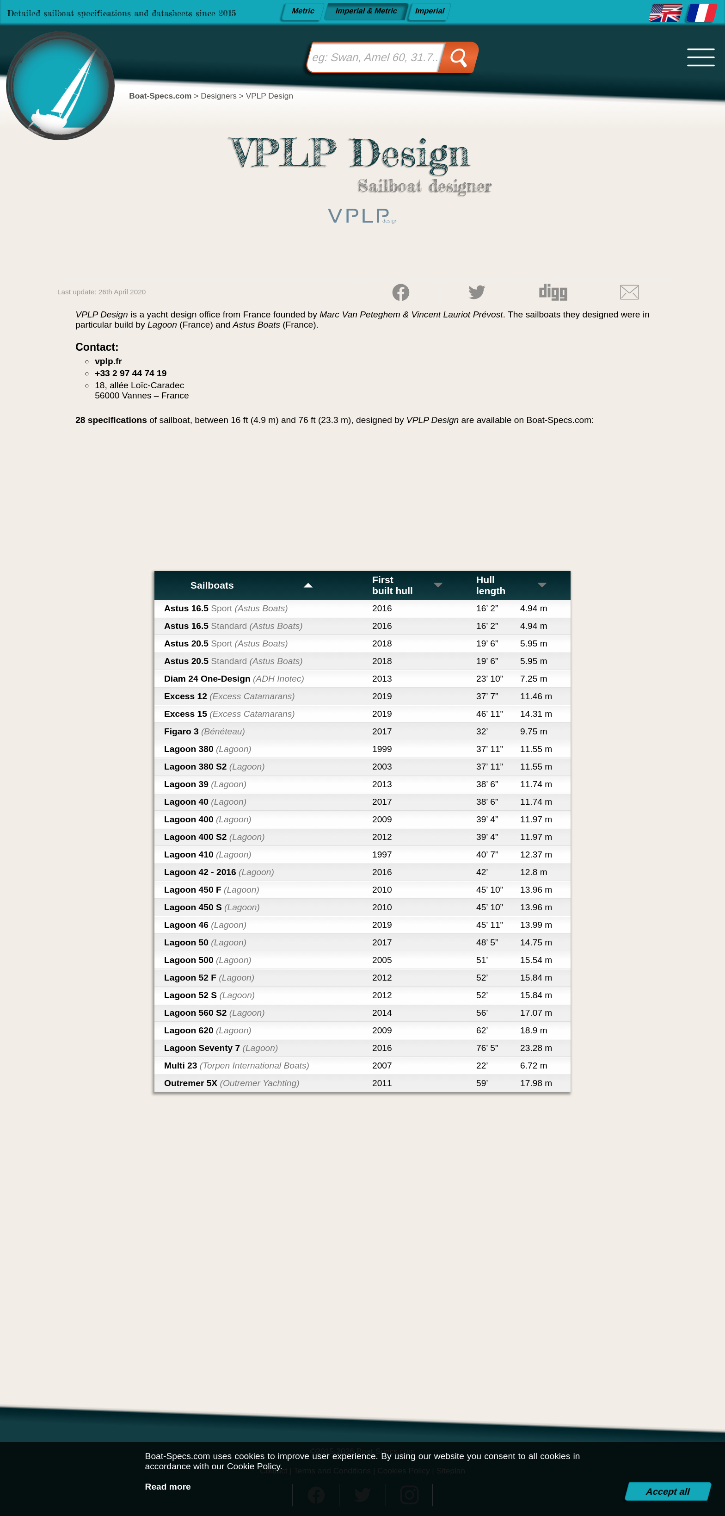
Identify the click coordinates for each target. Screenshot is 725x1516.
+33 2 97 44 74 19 (130, 373)
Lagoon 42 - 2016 (219, 872)
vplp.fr (108, 361)
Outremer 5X (232, 1083)
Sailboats (252, 585)
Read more (168, 1486)
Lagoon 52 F (209, 977)
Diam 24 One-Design (234, 678)
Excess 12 (229, 696)
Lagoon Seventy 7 (221, 1048)
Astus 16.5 (226, 608)
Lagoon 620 (208, 1030)
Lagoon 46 (205, 925)
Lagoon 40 (205, 802)
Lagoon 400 (208, 819)
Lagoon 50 (205, 942)
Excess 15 (229, 714)
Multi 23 (236, 1065)
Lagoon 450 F (211, 890)
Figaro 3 (204, 731)
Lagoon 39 (205, 784)
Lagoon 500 (208, 960)
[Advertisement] (362, 501)
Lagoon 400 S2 (214, 837)
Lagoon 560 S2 (214, 1013)
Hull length (512, 585)
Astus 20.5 (226, 643)
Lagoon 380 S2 (214, 766)
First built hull (408, 585)
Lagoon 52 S (209, 995)
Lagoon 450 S (212, 907)
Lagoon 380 (208, 749)
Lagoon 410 (208, 854)
